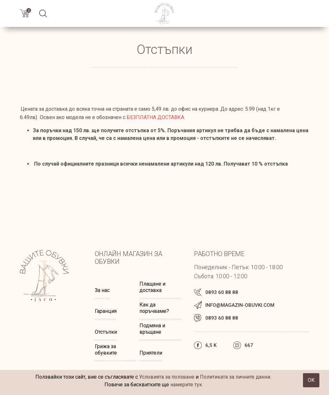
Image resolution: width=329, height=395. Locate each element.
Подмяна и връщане (152, 328)
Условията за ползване (166, 377)
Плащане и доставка (152, 287)
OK (311, 380)
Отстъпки (106, 332)
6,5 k (211, 345)
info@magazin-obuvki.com (239, 305)
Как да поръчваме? (154, 308)
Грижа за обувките (106, 349)
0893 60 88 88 (221, 292)
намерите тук (186, 385)
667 (249, 345)
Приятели (150, 353)
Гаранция (106, 311)
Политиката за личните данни (235, 377)
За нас (102, 290)
